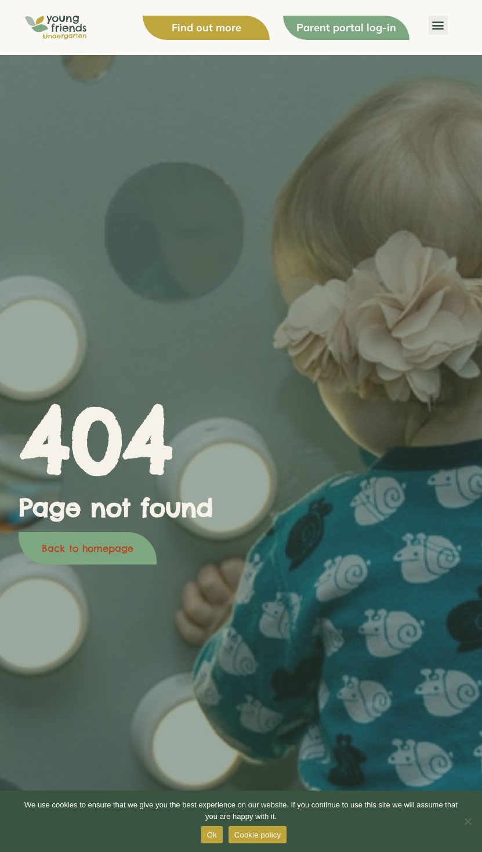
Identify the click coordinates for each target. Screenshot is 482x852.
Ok (212, 835)
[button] (438, 25)
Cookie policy (257, 835)
